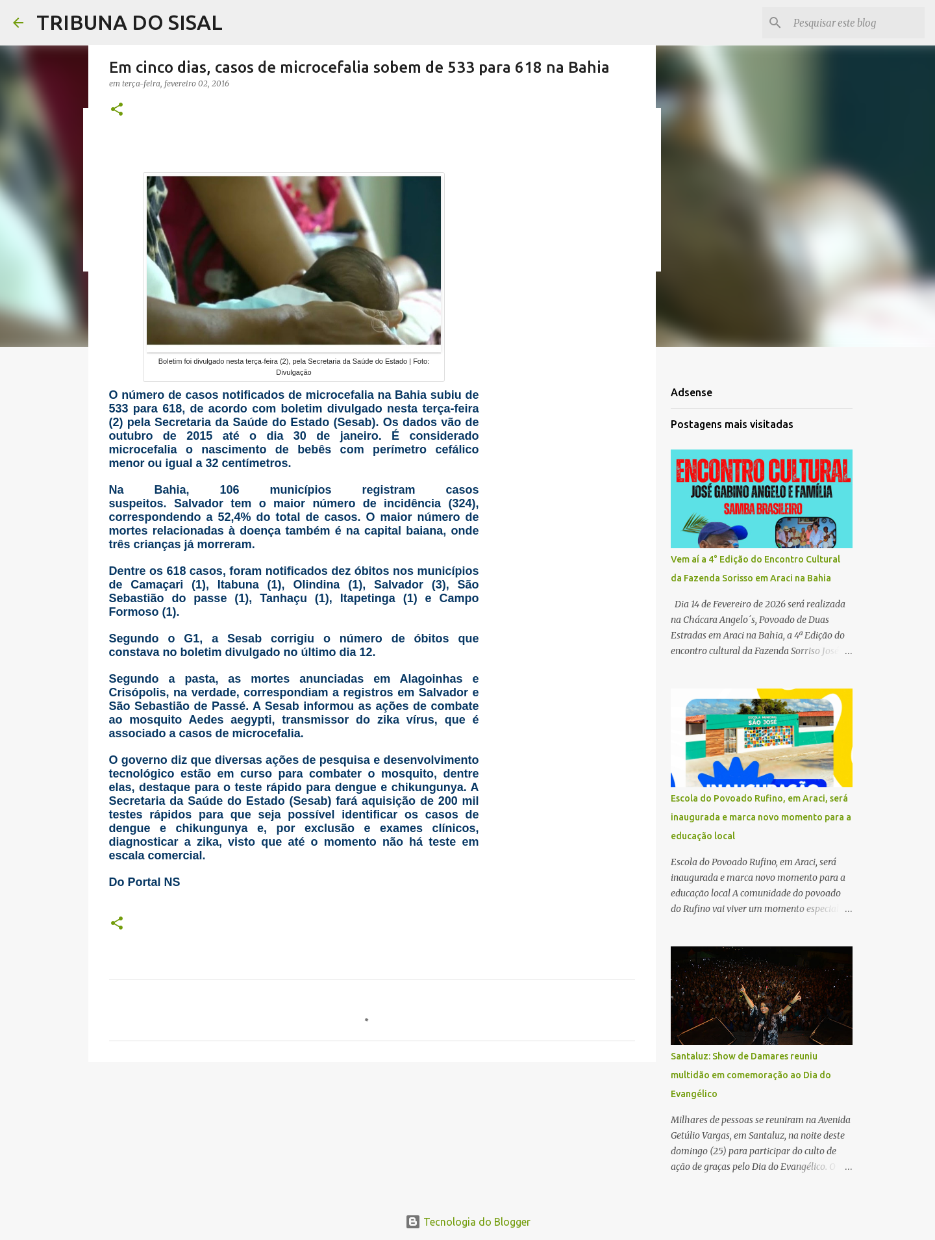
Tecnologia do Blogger (467, 1222)
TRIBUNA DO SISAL (129, 22)
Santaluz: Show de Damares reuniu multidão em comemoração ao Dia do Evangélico (751, 1075)
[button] (117, 110)
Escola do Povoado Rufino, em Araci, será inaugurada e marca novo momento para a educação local (761, 817)
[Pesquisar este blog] (856, 22)
